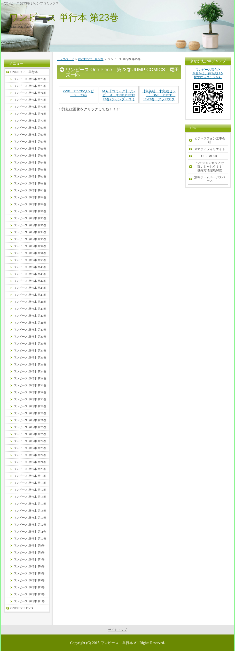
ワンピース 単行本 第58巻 (29, 204)
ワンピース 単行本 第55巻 (29, 225)
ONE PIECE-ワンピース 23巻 (78, 93)
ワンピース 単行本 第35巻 (29, 364)
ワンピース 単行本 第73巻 (29, 99)
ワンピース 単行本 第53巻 (29, 239)
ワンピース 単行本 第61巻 (29, 183)
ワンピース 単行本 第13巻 (29, 517)
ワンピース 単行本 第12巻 (29, 524)
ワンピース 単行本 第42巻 (29, 315)
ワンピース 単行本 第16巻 (29, 496)
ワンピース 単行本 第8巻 (29, 552)
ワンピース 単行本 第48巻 (29, 273)
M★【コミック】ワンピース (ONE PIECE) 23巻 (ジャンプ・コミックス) (119, 97)
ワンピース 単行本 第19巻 (29, 475)
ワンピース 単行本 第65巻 (29, 155)
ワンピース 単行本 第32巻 (29, 385)
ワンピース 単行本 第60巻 (29, 190)
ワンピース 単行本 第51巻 (29, 253)
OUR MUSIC (209, 156)
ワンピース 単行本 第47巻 (29, 280)
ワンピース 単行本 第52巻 (29, 246)
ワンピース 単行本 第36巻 (29, 357)
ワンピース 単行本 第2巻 (29, 594)
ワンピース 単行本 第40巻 (29, 329)
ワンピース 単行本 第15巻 (29, 503)
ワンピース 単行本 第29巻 (29, 406)
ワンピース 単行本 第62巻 (29, 176)
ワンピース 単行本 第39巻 (29, 336)
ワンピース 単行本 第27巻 (29, 420)
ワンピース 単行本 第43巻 (29, 308)
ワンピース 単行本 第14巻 (29, 510)
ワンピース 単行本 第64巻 (29, 162)
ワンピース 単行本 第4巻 (29, 580)
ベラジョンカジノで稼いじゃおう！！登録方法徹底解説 (210, 166)
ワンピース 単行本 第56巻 (29, 218)
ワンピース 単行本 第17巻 (29, 489)
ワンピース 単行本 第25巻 (29, 434)
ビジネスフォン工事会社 (209, 140)
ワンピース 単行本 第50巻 (29, 260)
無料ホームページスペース (209, 179)
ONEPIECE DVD (21, 608)
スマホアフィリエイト (209, 149)
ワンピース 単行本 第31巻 (29, 392)
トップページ (65, 59)
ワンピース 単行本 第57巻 (29, 211)
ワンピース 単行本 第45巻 (29, 294)
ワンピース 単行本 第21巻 (29, 461)
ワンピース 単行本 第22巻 (29, 455)
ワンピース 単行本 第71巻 (29, 113)
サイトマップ (117, 630)
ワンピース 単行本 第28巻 (29, 413)
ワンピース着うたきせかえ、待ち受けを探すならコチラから (208, 92)
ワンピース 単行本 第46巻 (29, 287)
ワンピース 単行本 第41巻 (29, 322)
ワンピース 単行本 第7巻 (29, 559)
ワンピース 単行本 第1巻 (29, 601)
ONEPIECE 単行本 (91, 59)
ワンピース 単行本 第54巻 (29, 232)
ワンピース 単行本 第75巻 (29, 85)
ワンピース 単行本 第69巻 (29, 127)
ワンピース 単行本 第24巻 (29, 441)
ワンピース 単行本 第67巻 (29, 141)
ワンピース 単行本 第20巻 (29, 468)
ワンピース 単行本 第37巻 (29, 350)
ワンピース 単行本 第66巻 (29, 148)
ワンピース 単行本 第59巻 (29, 197)
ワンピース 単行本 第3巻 (29, 587)
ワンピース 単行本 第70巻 (29, 120)
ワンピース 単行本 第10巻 (29, 538)
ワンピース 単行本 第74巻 (29, 92)
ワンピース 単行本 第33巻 (29, 378)
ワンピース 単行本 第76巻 (29, 78)
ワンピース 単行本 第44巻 (29, 301)
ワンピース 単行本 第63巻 (29, 169)
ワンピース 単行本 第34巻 (29, 371)
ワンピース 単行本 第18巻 (29, 482)
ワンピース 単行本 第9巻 (29, 545)
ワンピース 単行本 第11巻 (29, 531)
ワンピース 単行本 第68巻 (29, 134)
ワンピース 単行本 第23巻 (64, 17)
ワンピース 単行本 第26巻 (29, 427)
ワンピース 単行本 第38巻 (29, 343)
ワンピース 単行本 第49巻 (29, 266)
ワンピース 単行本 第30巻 (29, 399)
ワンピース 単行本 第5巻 (29, 573)
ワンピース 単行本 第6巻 (29, 566)
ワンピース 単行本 (116, 643)
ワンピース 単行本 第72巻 (29, 106)
